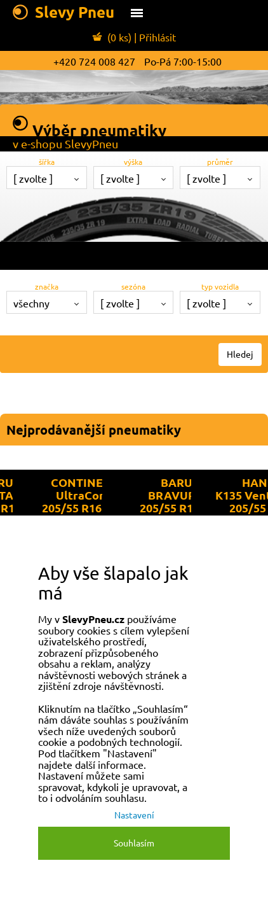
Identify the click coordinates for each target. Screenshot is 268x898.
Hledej (240, 354)
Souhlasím (134, 842)
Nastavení (134, 814)
